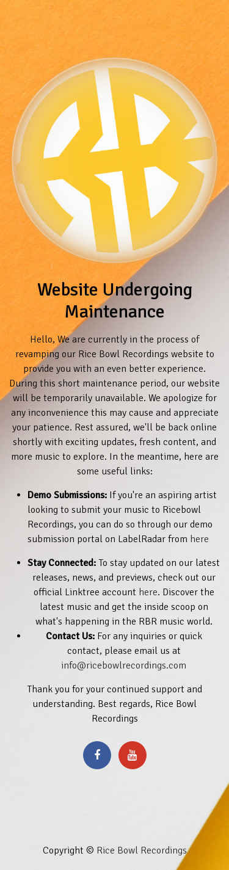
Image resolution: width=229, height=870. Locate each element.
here (199, 539)
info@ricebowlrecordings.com (123, 665)
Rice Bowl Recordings (141, 850)
